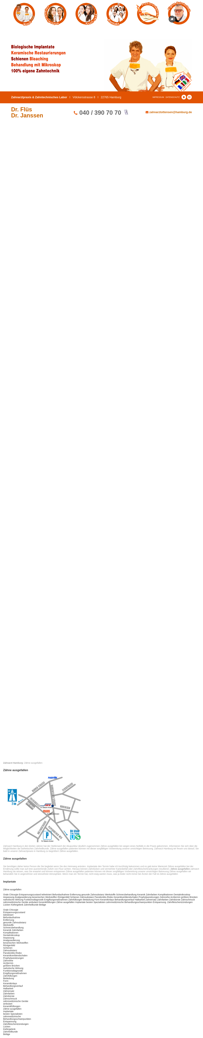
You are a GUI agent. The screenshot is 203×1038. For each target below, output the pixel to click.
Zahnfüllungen (75, 899)
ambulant (33, 902)
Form (97, 899)
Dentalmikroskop (182, 894)
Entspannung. (160, 902)
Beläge (42, 904)
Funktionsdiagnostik (34, 899)
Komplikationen (165, 894)
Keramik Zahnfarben (147, 894)
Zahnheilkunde (31, 904)
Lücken (6, 904)
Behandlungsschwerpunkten (138, 902)
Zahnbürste (174, 899)
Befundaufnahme (60, 894)
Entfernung (75, 894)
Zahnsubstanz (87, 897)
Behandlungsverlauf (124, 899)
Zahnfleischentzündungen (180, 902)
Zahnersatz (151, 899)
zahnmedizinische (115, 902)
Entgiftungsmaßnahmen (56, 899)
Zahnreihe (165, 897)
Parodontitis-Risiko (104, 897)
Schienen (74, 897)
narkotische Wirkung (13, 899)
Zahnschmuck (188, 899)
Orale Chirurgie (10, 894)
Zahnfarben (163, 899)
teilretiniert (46, 894)
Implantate (80, 902)
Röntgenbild (64, 897)
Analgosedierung (23, 897)
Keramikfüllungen (47, 902)
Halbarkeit (140, 899)
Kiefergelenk (17, 904)
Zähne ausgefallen (12, 889)
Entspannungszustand (30, 894)
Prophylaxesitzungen (149, 897)
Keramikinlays (107, 899)
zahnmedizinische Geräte (15, 902)
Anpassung (8, 897)
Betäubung (88, 899)
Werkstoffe (110, 894)
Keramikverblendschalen (126, 897)
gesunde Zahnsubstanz (93, 894)
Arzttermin (175, 897)
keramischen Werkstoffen (44, 897)
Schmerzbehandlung (126, 894)
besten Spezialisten (95, 902)
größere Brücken (189, 897)
